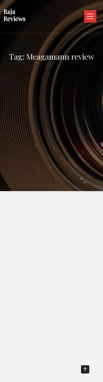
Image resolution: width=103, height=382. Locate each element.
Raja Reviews (14, 15)
